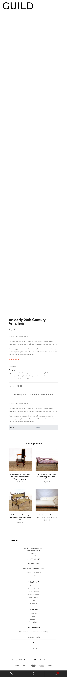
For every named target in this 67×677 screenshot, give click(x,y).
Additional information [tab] (41, 395)
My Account (11, 674)
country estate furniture (20, 373)
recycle (49, 376)
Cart (33, 600)
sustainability (17, 379)
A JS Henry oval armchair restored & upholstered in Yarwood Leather (20, 477)
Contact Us (33, 619)
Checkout (33, 603)
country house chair (34, 373)
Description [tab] (20, 395)
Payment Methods (33, 589)
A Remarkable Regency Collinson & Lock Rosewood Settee (20, 517)
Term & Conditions (33, 594)
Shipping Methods (33, 592)
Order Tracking (34, 597)
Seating (18, 370)
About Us (34, 613)
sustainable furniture (28, 379)
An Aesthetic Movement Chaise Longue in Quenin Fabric (46, 477)
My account (33, 586)
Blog (33, 616)
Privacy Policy (33, 622)
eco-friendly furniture (22, 376)
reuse (10, 379)
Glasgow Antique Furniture (38, 376)
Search (33, 674)
